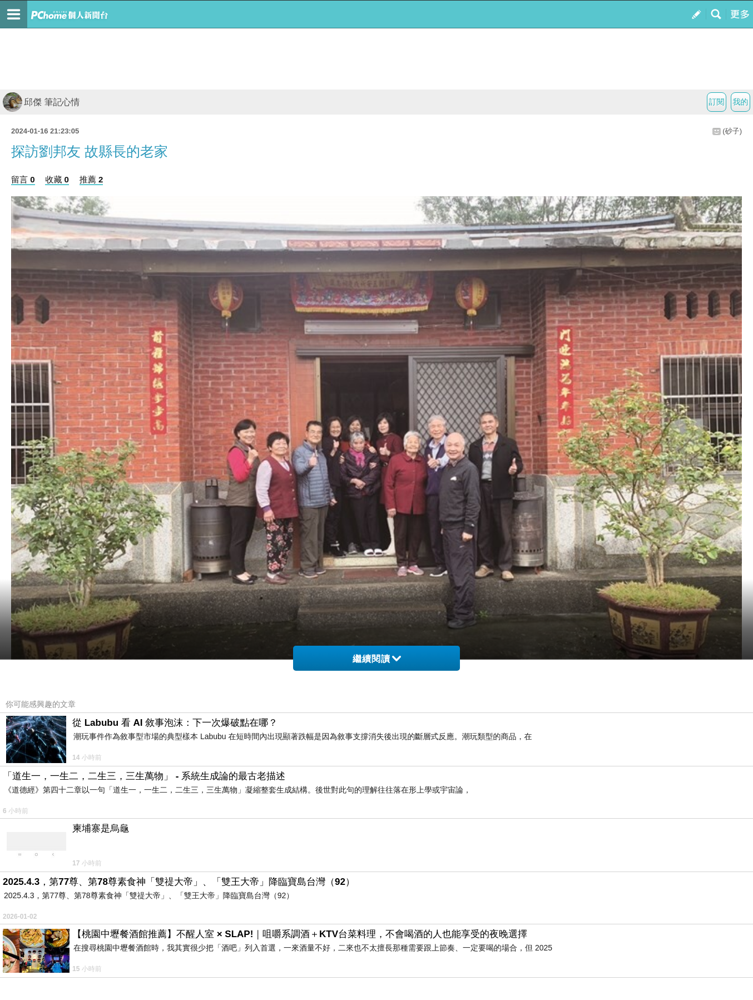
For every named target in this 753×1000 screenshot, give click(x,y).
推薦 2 (91, 179)
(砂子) (732, 131)
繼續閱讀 (377, 658)
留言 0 (23, 179)
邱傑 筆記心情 (41, 102)
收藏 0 (57, 179)
